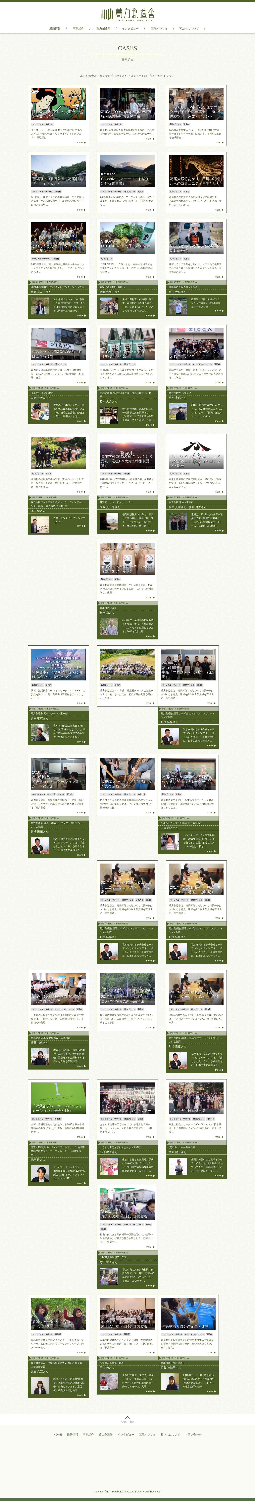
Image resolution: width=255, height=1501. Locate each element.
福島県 (58, 1334)
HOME (57, 1434)
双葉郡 (58, 1119)
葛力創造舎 (127, 14)
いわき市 (139, 900)
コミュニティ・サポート (42, 124)
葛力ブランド (175, 124)
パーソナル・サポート (41, 259)
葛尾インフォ (159, 28)
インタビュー (130, 28)
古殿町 (141, 1119)
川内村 (148, 1224)
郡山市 (200, 685)
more (79, 142)
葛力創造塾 (103, 28)
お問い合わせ (193, 1434)
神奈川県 (141, 794)
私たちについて (189, 28)
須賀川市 (210, 1119)
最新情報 (55, 28)
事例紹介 (78, 28)
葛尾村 (186, 124)
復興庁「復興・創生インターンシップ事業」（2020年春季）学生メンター (206, 303)
